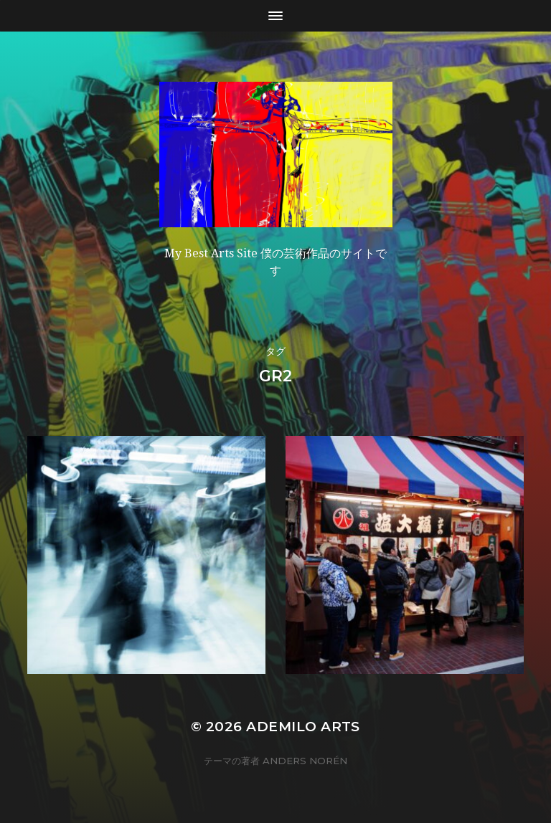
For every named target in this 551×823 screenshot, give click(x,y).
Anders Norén (305, 760)
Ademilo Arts (303, 726)
